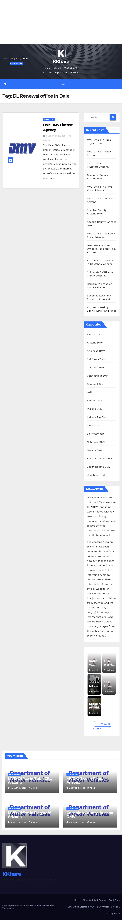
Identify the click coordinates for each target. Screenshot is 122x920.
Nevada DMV (94, 450)
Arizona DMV (95, 342)
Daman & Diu (95, 383)
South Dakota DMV (98, 466)
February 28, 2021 (56, 136)
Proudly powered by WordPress (18, 905)
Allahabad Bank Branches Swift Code (101, 900)
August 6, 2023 (19, 788)
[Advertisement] (61, 22)
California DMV (96, 359)
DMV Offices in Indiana (108, 906)
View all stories (102, 726)
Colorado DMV (96, 367)
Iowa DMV (93, 425)
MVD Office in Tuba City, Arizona (30, 780)
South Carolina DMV (99, 458)
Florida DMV (94, 400)
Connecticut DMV (98, 375)
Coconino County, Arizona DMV (89, 814)
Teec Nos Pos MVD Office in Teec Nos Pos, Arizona (101, 249)
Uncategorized (96, 474)
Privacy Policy (113, 913)
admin (33, 788)
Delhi (90, 392)
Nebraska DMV (96, 441)
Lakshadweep (95, 433)
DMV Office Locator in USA (81, 906)
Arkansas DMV (96, 350)
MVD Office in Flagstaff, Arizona (29, 814)
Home (77, 900)
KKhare (61, 62)
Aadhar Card (94, 334)
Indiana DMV (49, 119)
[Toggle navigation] (63, 84)
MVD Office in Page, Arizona (84, 780)
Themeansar (8, 908)
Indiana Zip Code (97, 416)
